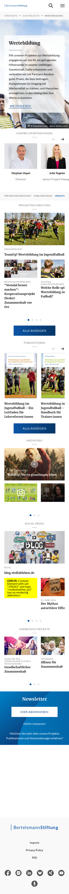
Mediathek (62, 196)
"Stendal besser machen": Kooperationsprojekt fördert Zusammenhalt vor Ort (19, 296)
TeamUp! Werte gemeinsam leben (32, 474)
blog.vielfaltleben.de (19, 573)
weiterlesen (20, 106)
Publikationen (43, 196)
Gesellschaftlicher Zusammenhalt (17, 669)
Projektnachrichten (17, 196)
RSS (34, 857)
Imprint (34, 842)
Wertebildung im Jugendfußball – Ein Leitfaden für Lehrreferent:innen (18, 410)
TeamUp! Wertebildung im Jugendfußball (34, 254)
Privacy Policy (34, 850)
